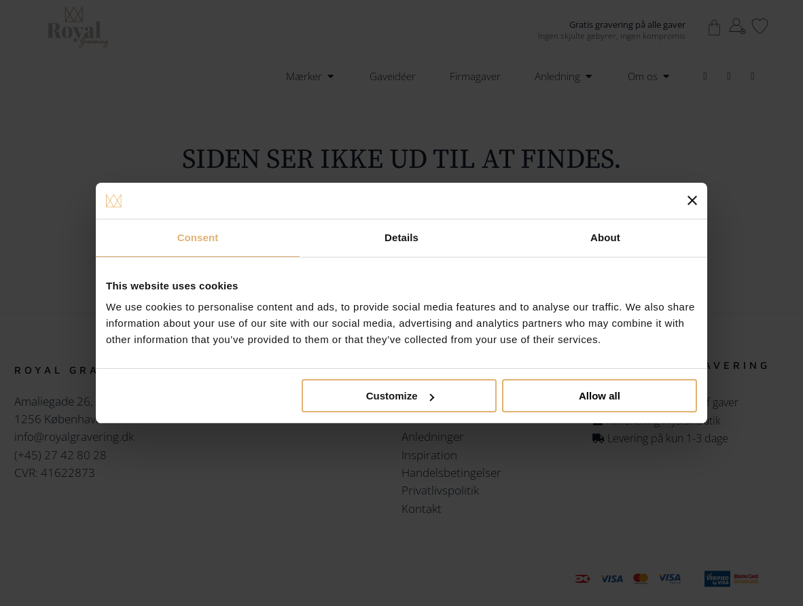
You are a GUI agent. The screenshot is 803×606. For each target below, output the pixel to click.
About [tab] (605, 237)
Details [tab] (401, 237)
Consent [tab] (198, 237)
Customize (400, 396)
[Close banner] (692, 200)
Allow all (599, 396)
